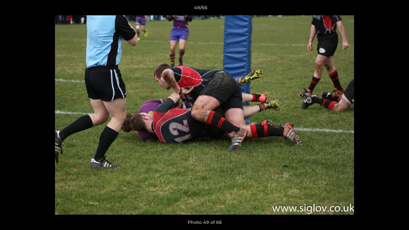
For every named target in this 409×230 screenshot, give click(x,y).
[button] (382, 9)
